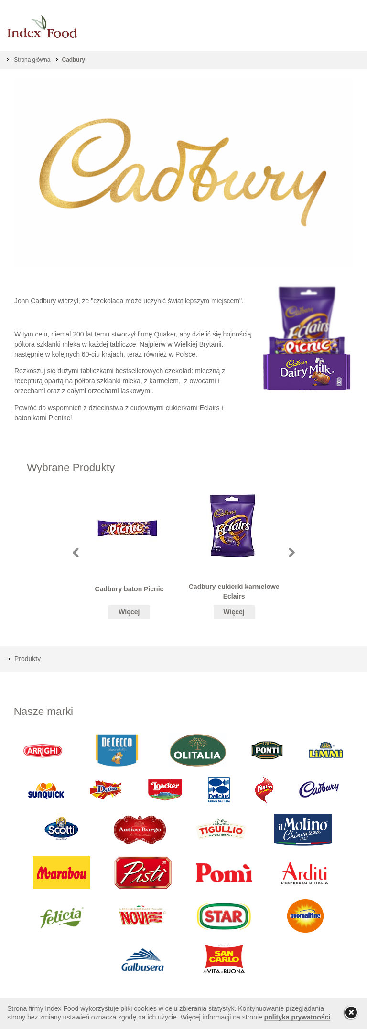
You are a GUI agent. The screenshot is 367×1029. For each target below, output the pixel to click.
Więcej (129, 612)
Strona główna (32, 59)
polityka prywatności (297, 1017)
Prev (76, 552)
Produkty (27, 658)
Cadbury (73, 59)
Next (292, 552)
